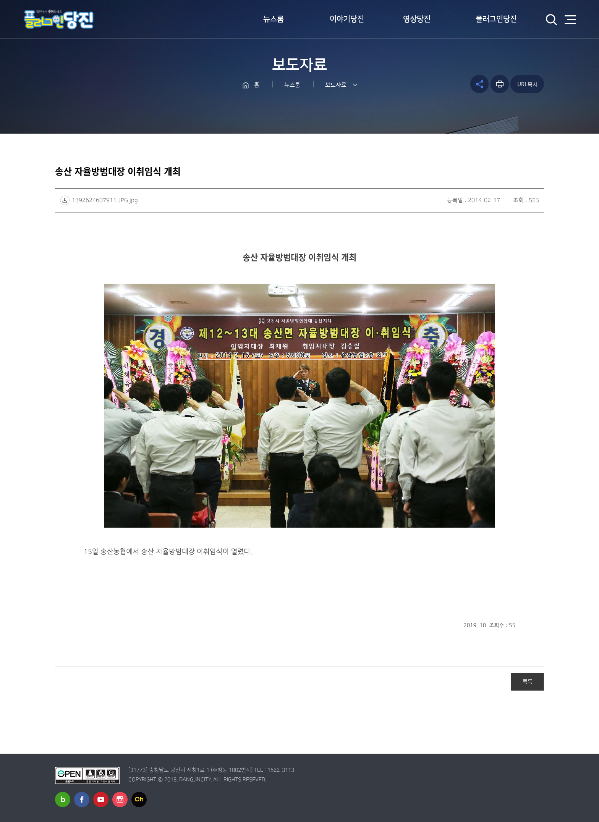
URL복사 (527, 84)
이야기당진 (347, 19)
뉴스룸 (273, 19)
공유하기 (479, 84)
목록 (528, 681)
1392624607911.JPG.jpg (105, 200)
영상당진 (417, 19)
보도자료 (335, 85)
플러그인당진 (496, 19)
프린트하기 (500, 84)
